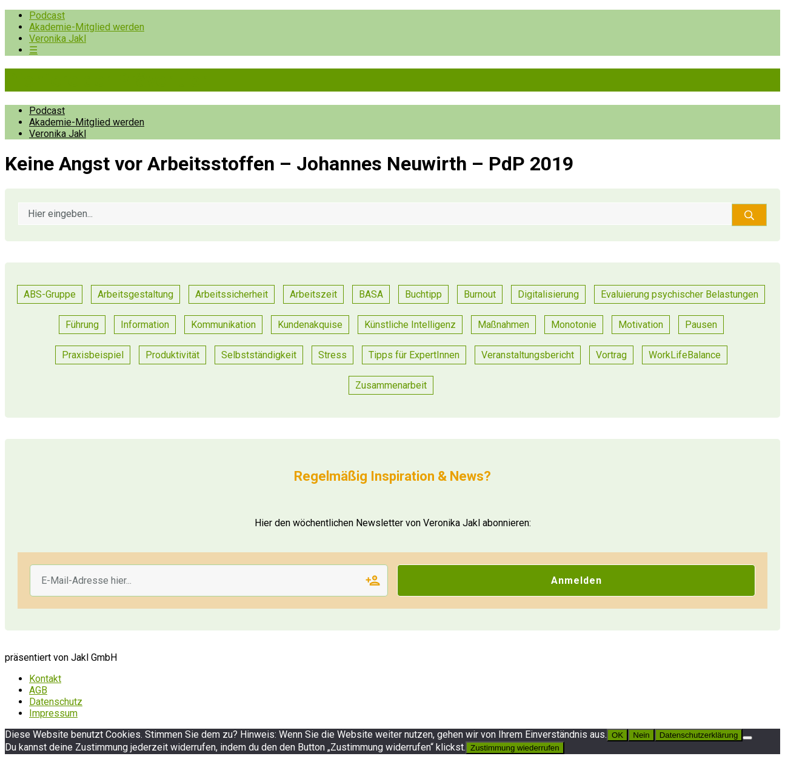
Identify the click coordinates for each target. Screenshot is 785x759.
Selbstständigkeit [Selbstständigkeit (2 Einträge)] (258, 355)
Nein (641, 735)
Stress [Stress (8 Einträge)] (332, 355)
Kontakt (45, 678)
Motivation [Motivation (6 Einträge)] (640, 324)
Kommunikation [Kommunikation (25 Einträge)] (223, 324)
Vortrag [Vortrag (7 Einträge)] (611, 355)
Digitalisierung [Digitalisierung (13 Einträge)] (548, 294)
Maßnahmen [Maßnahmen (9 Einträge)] (503, 324)
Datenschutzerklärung (699, 735)
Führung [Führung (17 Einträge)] (82, 324)
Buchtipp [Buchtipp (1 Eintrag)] (423, 294)
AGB (38, 690)
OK (617, 735)
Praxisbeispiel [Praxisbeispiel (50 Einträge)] (93, 355)
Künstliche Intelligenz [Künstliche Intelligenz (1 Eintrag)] (410, 324)
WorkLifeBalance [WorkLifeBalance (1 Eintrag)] (685, 355)
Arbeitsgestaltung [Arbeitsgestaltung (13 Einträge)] (135, 294)
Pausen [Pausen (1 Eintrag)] (701, 324)
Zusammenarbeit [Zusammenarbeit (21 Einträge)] (391, 385)
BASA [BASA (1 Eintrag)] (371, 294)
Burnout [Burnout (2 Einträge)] (480, 294)
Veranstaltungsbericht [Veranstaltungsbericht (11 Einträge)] (527, 355)
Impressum (53, 713)
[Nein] (747, 738)
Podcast (47, 15)
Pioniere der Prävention (108, 80)
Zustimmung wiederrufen (515, 747)
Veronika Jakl (57, 38)
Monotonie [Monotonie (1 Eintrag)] (573, 324)
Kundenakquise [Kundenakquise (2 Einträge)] (310, 324)
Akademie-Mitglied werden (86, 27)
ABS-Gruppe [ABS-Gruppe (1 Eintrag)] (50, 294)
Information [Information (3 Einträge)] (145, 324)
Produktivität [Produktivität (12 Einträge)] (172, 355)
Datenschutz (55, 701)
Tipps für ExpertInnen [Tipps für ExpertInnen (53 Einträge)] (414, 355)
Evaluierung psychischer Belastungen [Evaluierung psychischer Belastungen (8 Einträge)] (679, 294)
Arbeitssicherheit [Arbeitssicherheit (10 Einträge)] (231, 294)
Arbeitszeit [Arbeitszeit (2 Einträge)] (313, 294)
